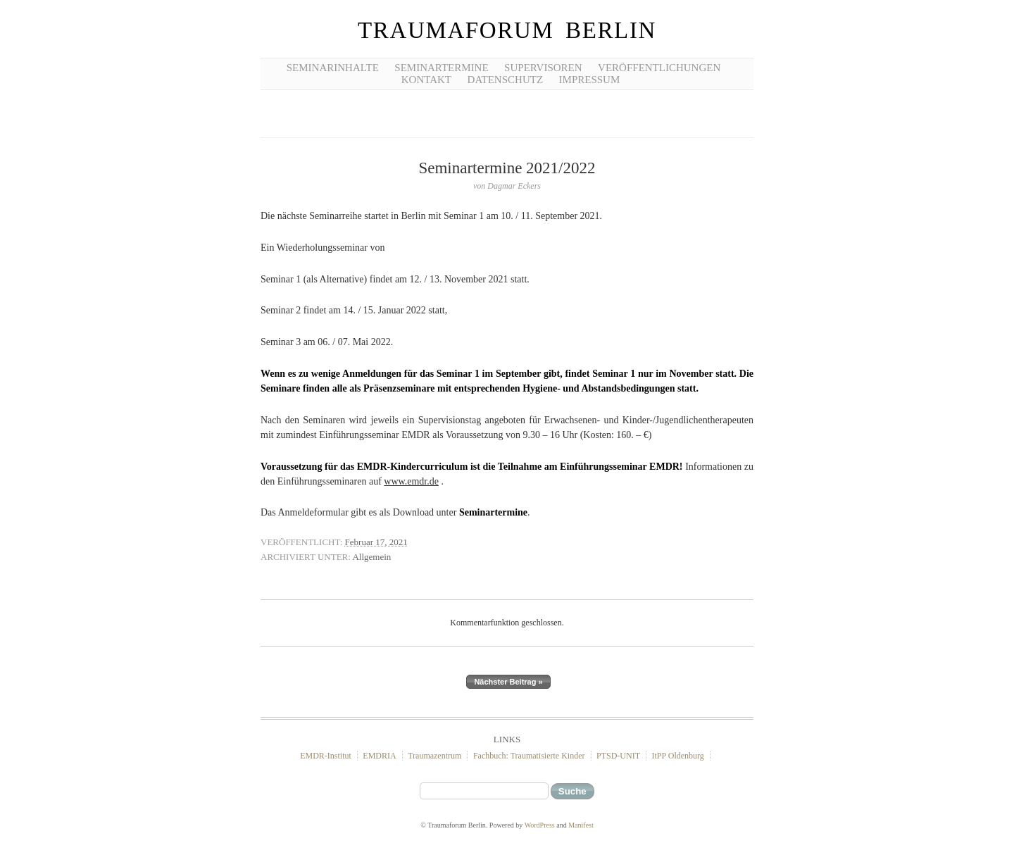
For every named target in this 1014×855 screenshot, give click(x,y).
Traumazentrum (434, 756)
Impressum (589, 79)
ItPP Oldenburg (678, 756)
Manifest (581, 825)
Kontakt (426, 79)
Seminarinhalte (333, 67)
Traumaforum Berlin (507, 30)
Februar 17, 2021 (376, 542)
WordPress (540, 825)
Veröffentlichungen (659, 67)
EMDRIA (379, 756)
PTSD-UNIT (618, 756)
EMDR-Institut (325, 756)
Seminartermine (441, 67)
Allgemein (371, 556)
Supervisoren (543, 67)
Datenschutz (506, 79)
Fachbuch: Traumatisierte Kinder (529, 756)
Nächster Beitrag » (508, 682)
